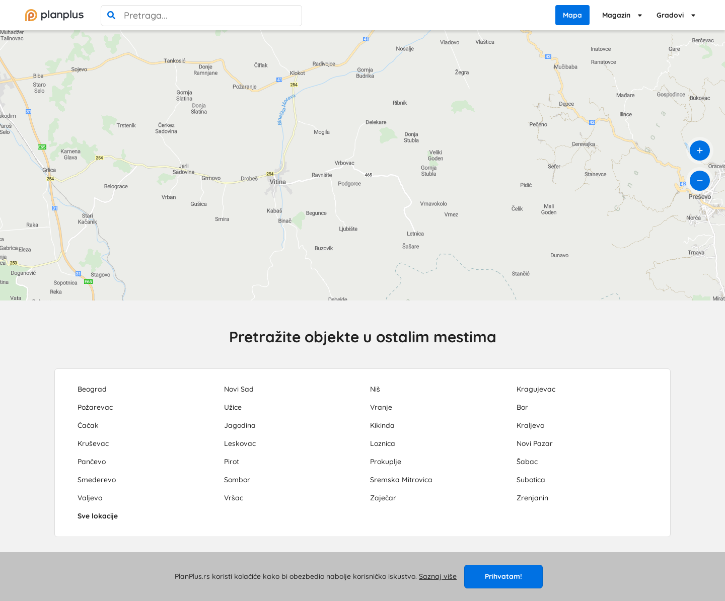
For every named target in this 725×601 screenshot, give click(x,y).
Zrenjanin (532, 497)
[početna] (54, 15)
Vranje (381, 407)
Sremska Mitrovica (401, 479)
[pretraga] (111, 16)
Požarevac (95, 407)
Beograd (92, 389)
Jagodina (240, 425)
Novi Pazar (535, 443)
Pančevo (92, 461)
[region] (362, 165)
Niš (375, 389)
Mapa (572, 15)
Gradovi (670, 15)
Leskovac (240, 443)
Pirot (231, 461)
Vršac (233, 497)
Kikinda (382, 425)
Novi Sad (239, 389)
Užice (233, 407)
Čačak (88, 425)
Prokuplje (385, 461)
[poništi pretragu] (291, 16)
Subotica (531, 479)
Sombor (237, 479)
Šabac (527, 461)
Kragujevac (536, 389)
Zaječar (383, 497)
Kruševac (93, 443)
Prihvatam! (503, 576)
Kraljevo (530, 425)
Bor (522, 407)
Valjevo (90, 497)
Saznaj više (438, 576)
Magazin (616, 15)
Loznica (382, 443)
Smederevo (97, 479)
